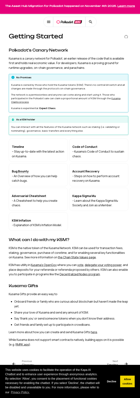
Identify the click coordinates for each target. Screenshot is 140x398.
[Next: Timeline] (116, 363)
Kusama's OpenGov (44, 265)
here (94, 332)
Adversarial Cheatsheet (29, 196)
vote (80, 265)
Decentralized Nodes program (80, 274)
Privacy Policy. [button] (20, 392)
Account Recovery (85, 171)
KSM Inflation (21, 220)
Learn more (126, 5)
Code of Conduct (84, 147)
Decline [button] (111, 381)
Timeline (18, 147)
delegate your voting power (103, 265)
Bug (20, 171)
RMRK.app (22, 344)
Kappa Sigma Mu (84, 196)
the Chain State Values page (77, 257)
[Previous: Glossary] (23, 363)
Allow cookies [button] (127, 381)
